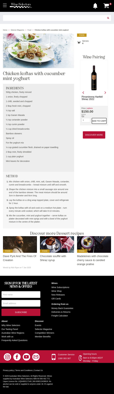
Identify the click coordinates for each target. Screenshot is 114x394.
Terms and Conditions (24, 370)
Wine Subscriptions (60, 287)
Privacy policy (8, 370)
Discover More (94, 135)
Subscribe (21, 313)
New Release (58, 295)
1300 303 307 (64, 358)
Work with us (7, 336)
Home (5, 30)
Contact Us (38, 370)
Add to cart (99, 121)
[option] (94, 92)
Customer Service (66, 354)
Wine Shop (57, 291)
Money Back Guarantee (62, 308)
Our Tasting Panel (9, 329)
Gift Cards (56, 298)
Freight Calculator (60, 315)
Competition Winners (44, 333)
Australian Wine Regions (12, 333)
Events (38, 325)
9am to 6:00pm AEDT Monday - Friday (93, 359)
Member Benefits (43, 336)
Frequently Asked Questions (14, 340)
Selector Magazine (17, 30)
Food (29, 30)
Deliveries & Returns (61, 312)
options (90, 108)
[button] (96, 5)
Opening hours (90, 354)
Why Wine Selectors (10, 325)
